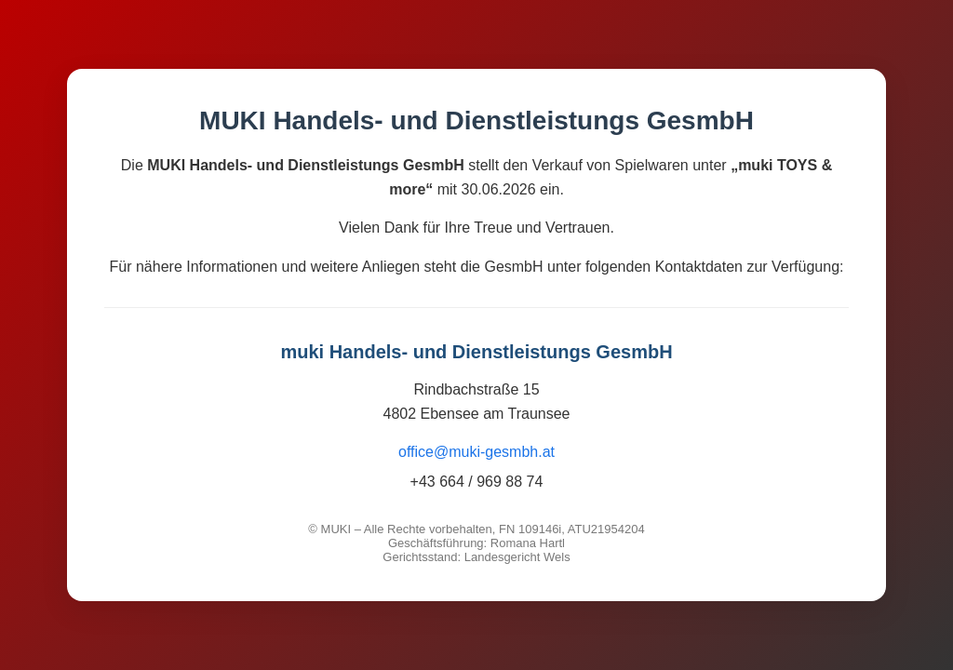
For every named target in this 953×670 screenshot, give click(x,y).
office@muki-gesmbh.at (476, 452)
